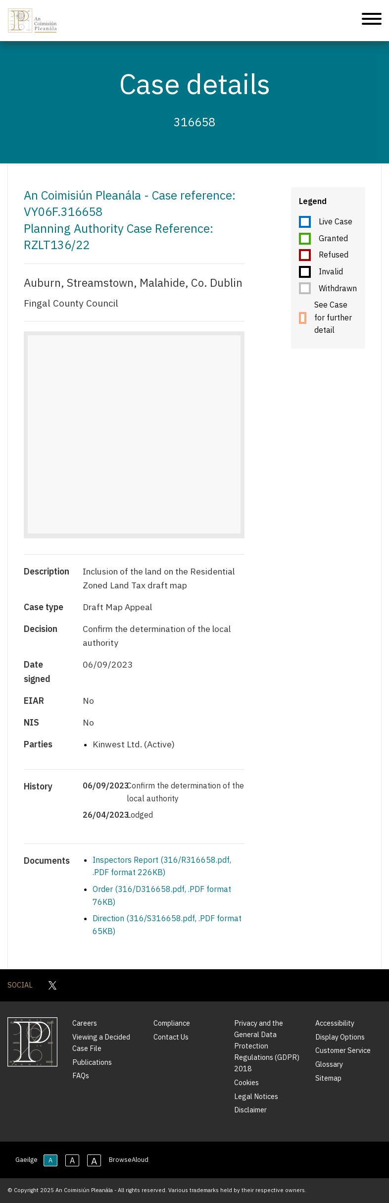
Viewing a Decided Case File (101, 1042)
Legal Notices (256, 1096)
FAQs (80, 1075)
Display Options (340, 1037)
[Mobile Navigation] (372, 20)
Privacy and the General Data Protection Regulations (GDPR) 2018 (266, 1045)
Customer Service (343, 1050)
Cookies (246, 1082)
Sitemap (328, 1078)
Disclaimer (250, 1109)
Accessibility (334, 1023)
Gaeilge (26, 1159)
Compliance (171, 1023)
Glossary (329, 1064)
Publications (92, 1062)
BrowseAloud (128, 1159)
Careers (84, 1023)
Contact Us (171, 1037)
